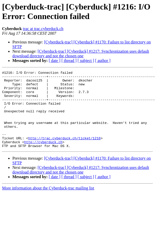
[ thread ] (69, 60)
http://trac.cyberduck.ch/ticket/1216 (64, 152)
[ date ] (54, 60)
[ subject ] (86, 60)
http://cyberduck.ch (43, 156)
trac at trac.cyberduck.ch (43, 28)
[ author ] (103, 60)
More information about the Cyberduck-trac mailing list (48, 203)
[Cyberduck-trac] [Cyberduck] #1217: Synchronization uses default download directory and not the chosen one (80, 53)
